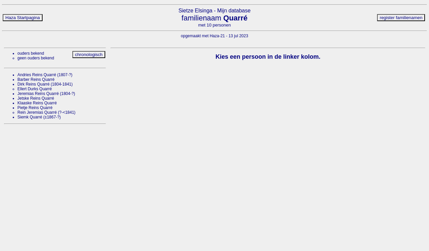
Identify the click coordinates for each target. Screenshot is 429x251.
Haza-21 (217, 36)
